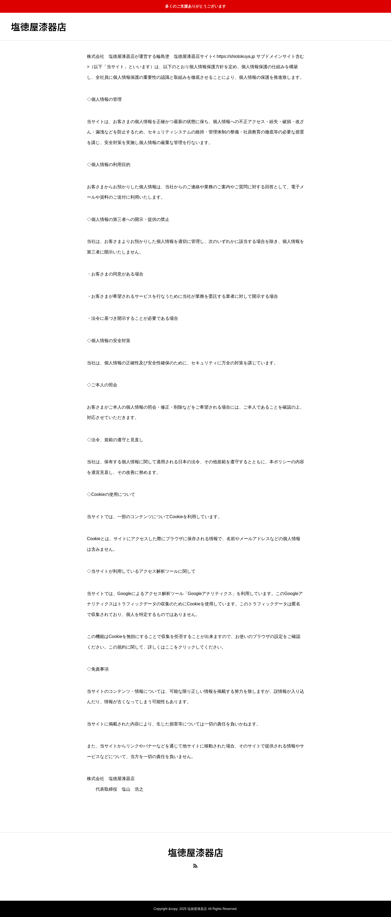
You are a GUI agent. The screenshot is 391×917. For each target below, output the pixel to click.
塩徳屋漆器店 (38, 26)
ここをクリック (180, 647)
